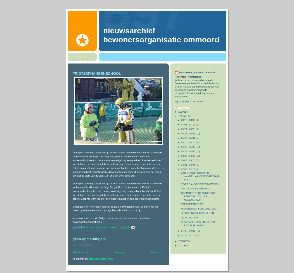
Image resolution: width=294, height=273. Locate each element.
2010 (181, 111)
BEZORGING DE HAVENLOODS (198, 213)
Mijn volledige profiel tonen (189, 101)
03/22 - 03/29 (188, 156)
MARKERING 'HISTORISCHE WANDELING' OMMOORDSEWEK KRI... (200, 176)
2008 (181, 241)
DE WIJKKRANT (189, 217)
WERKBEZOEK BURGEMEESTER (199, 208)
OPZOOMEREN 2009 (192, 204)
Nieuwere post (80, 252)
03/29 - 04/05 (188, 151)
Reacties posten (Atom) (101, 259)
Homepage (119, 252)
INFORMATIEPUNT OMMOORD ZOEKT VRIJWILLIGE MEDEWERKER (198, 196)
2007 (181, 245)
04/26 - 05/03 (188, 147)
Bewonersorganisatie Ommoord (197, 72)
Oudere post (157, 252)
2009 (181, 116)
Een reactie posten (83, 244)
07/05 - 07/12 (188, 124)
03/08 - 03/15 (188, 160)
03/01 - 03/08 (188, 164)
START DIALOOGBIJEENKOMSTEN (200, 184)
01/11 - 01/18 (188, 235)
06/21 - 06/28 (188, 129)
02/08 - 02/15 (188, 169)
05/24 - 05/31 (188, 138)
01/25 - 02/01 (188, 231)
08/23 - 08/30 (188, 120)
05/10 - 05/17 (188, 142)
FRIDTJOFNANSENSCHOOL (196, 188)
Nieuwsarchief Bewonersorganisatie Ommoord (161, 35)
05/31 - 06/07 (188, 133)
